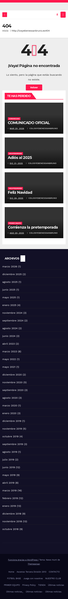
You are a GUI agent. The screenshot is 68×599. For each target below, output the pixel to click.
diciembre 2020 (12, 374)
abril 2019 (8, 482)
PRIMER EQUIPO (12, 585)
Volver (34, 87)
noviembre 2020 (12, 382)
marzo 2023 (9, 351)
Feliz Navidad (20, 192)
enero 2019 (9, 505)
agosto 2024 (10, 328)
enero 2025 (9, 305)
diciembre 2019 (11, 420)
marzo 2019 (9, 490)
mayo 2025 (9, 297)
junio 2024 (8, 335)
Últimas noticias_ (14, 591)
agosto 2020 (10, 397)
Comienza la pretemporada (33, 227)
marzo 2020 (9, 405)
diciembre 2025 (12, 274)
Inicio (5, 30)
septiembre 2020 (13, 390)
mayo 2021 (8, 366)
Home (11, 572)
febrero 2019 (10, 498)
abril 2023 (8, 343)
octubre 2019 (10, 436)
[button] (57, 14)
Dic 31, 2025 (16, 163)
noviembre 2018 (12, 521)
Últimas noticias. (53, 591)
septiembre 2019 (12, 444)
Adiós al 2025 (20, 157)
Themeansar (34, 564)
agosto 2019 (9, 451)
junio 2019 (8, 467)
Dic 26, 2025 (16, 198)
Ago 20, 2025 (17, 233)
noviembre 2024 (12, 312)
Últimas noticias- (34, 591)
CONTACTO (54, 572)
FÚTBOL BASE (14, 578)
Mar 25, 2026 (17, 128)
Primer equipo (15, 223)
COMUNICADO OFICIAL (29, 122)
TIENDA (41, 585)
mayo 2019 (8, 475)
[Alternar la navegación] (63, 15)
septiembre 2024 (12, 320)
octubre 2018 (10, 529)
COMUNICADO (14, 118)
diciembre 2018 (11, 513)
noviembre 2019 (12, 428)
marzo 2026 (9, 266)
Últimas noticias (56, 585)
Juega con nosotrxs (33, 578)
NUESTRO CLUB (53, 578)
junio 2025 (8, 289)
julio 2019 (8, 459)
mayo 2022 (9, 359)
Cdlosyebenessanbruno (42, 128)
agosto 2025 (10, 281)
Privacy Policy (29, 585)
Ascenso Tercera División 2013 (31, 572)
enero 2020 (9, 413)
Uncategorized (15, 153)
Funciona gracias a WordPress (23, 560)
